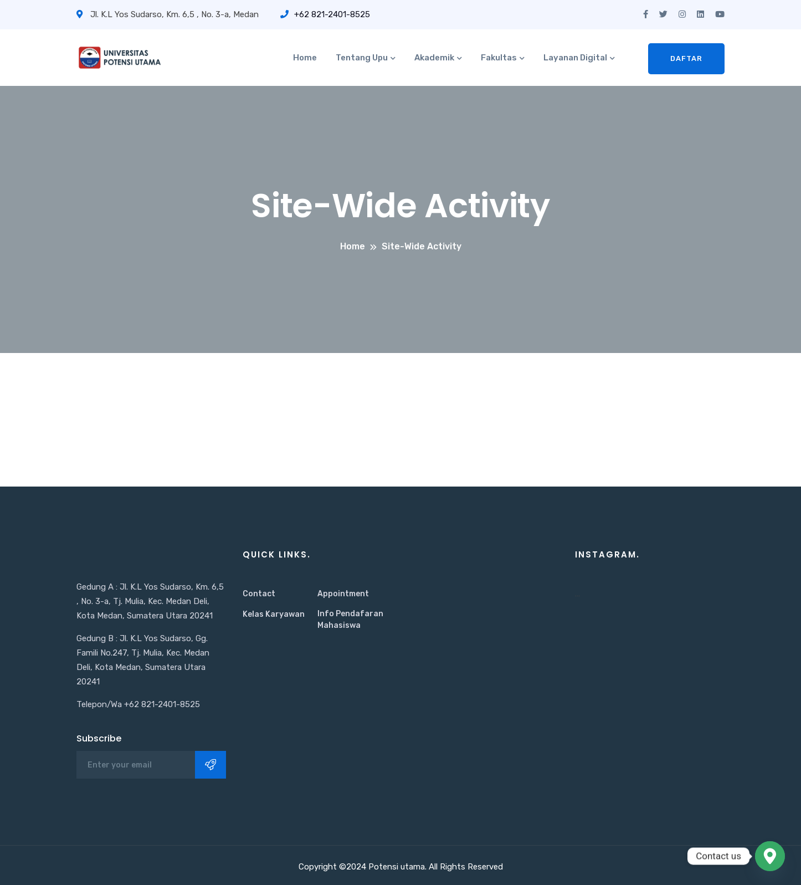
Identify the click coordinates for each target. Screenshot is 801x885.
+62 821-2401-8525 (325, 14)
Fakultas (499, 58)
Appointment (343, 593)
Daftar (686, 58)
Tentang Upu (362, 58)
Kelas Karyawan (274, 614)
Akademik (434, 58)
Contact (259, 593)
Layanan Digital (575, 58)
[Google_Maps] (770, 856)
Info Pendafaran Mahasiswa (350, 619)
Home (305, 58)
